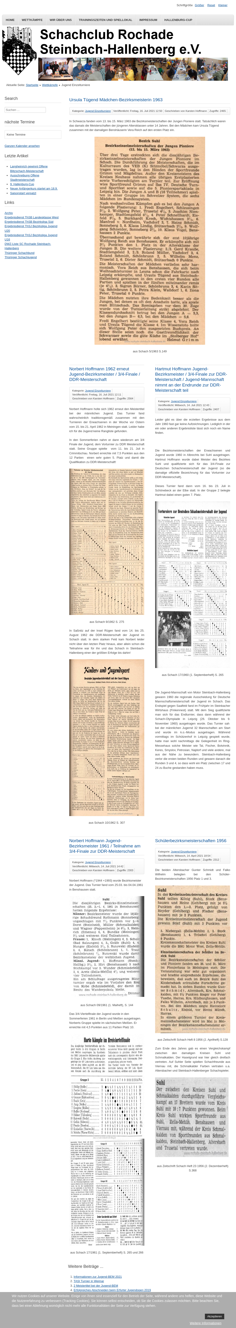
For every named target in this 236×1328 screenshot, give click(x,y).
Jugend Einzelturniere (98, 111)
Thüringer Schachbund (19, 253)
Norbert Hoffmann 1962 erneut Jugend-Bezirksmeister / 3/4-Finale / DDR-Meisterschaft (104, 374)
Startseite (32, 85)
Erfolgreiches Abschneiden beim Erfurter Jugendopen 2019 (112, 1290)
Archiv (9, 213)
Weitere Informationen (205, 1323)
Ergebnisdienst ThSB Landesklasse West (32, 217)
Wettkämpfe (32, 20)
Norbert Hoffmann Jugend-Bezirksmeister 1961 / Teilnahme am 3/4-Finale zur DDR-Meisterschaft (105, 846)
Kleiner (222, 5)
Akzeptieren (214, 1316)
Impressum (148, 20)
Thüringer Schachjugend (21, 257)
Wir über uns (61, 20)
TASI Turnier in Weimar (89, 1281)
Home (10, 20)
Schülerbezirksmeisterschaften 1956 (190, 840)
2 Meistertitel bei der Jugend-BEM (96, 1285)
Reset (211, 5)
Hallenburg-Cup (178, 20)
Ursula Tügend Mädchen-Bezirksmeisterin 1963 (116, 99)
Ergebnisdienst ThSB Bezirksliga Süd (29, 221)
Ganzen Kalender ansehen (22, 146)
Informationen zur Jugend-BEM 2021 (98, 1276)
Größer (199, 5)
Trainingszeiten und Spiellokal (105, 20)
